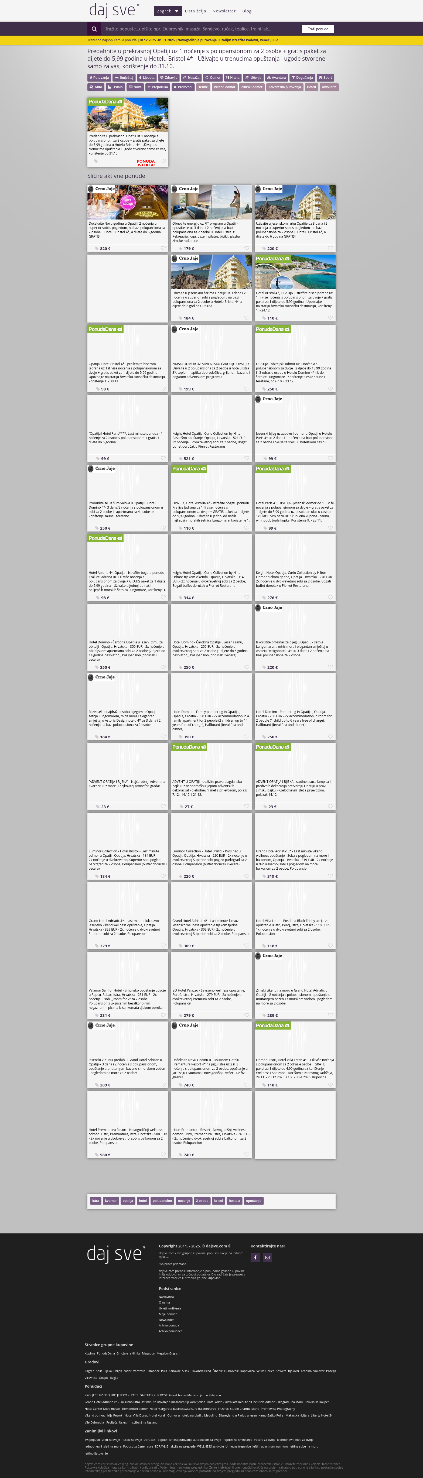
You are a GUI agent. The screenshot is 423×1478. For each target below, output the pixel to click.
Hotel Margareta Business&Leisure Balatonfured (182, 1409)
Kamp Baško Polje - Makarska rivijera (283, 1415)
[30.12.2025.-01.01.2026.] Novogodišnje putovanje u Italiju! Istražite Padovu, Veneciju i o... (209, 40)
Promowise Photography (278, 1409)
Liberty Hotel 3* (322, 1415)
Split (99, 1371)
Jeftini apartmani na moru (270, 1446)
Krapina (306, 1371)
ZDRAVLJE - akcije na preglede (175, 1446)
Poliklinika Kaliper (317, 1402)
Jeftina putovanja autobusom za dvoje (195, 1440)
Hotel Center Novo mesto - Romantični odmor (116, 1409)
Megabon (148, 1353)
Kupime (90, 1353)
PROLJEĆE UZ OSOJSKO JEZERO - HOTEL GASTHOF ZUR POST (126, 1395)
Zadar (128, 1371)
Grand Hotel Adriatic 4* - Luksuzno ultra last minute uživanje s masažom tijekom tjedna (145, 1402)
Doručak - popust (155, 1440)
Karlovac (174, 1371)
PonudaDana (106, 1353)
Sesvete (281, 1371)
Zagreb (168, 10)
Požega (331, 1371)
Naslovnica (166, 1297)
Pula (164, 1371)
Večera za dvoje (264, 1440)
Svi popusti (92, 1440)
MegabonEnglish (168, 1353)
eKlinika (135, 1353)
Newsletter (224, 10)
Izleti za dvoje (110, 1440)
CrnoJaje (122, 1353)
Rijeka (108, 1371)
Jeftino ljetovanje (96, 1453)
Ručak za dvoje (132, 1440)
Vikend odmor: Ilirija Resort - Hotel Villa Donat (116, 1415)
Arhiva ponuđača (170, 1331)
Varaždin (139, 1371)
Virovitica (91, 1378)
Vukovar (319, 1371)
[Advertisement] (127, 288)
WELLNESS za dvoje (210, 1446)
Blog (247, 10)
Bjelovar (293, 1371)
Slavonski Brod (201, 1371)
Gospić (103, 1378)
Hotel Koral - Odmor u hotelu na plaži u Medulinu (183, 1415)
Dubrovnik (231, 1371)
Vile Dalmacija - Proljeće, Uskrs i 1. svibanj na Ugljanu (121, 1422)
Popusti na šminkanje (237, 1440)
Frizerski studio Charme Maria (238, 1409)
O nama (164, 1302)
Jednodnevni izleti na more (103, 1446)
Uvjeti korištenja (170, 1308)
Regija (114, 1378)
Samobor (153, 1371)
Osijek (117, 1371)
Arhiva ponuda (169, 1325)
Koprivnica (247, 1371)
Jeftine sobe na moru (304, 1446)
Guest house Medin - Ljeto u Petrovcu (195, 1395)
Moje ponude (168, 1314)
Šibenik (218, 1371)
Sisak (185, 1371)
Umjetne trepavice (238, 1446)
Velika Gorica (265, 1371)
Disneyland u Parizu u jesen (238, 1415)
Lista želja (195, 10)
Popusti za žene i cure (138, 1446)
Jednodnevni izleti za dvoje (295, 1440)
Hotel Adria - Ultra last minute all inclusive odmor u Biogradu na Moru (255, 1402)
